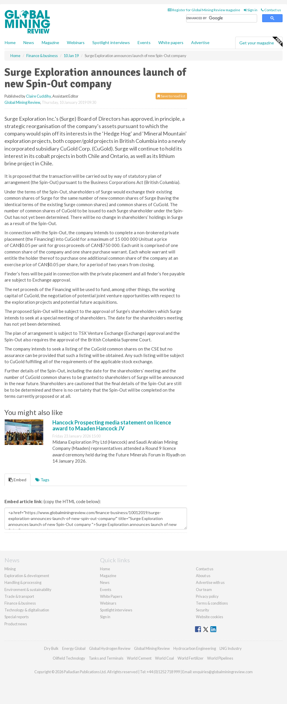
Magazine (50, 42)
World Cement (139, 658)
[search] (221, 18)
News (104, 582)
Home (10, 42)
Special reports (16, 616)
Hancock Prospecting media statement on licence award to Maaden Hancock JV (111, 425)
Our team (204, 589)
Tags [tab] (42, 479)
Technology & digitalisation (26, 610)
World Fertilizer (191, 658)
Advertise (200, 42)
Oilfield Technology (69, 658)
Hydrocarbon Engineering (194, 648)
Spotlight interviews (111, 42)
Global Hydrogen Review (109, 648)
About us (203, 575)
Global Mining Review (22, 102)
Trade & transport (19, 596)
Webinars (76, 42)
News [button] (28, 42)
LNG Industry (231, 648)
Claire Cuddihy (38, 96)
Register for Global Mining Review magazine (204, 10)
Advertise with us (210, 582)
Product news (15, 623)
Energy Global (74, 648)
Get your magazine (260, 42)
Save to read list (171, 96)
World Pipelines (220, 658)
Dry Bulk (51, 648)
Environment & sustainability (27, 589)
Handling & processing (22, 582)
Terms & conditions (212, 603)
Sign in (250, 10)
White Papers (111, 596)
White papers (170, 42)
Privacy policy (207, 596)
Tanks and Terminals (106, 658)
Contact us (271, 10)
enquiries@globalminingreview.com (223, 671)
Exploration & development (26, 575)
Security (202, 610)
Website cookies (209, 616)
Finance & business (20, 603)
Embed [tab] (17, 479)
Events (144, 42)
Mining (10, 568)
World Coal (164, 658)
